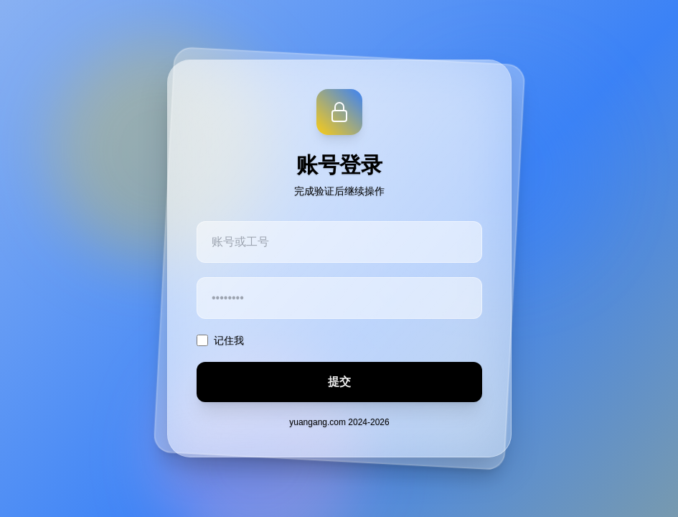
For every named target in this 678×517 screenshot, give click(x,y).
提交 (339, 382)
